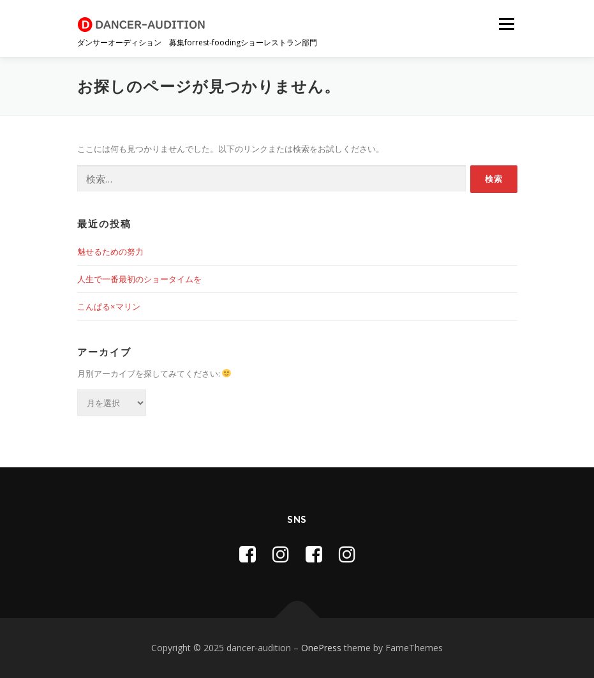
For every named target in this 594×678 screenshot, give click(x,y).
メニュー (506, 23)
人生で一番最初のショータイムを (139, 279)
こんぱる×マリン (108, 306)
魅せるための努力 (110, 251)
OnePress (321, 648)
